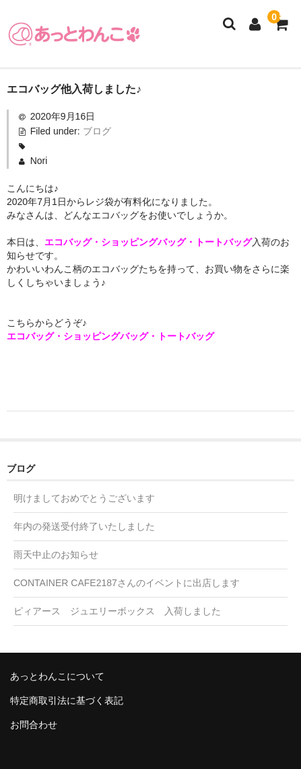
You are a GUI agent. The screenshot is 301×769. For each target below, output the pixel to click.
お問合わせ (33, 724)
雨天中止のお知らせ (55, 554)
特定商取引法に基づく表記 (66, 700)
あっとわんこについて (57, 676)
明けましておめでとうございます (84, 498)
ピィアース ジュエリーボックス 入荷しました (117, 611)
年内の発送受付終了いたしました (84, 526)
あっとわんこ (74, 33)
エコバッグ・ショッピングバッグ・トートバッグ (148, 242)
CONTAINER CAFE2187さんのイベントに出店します (126, 582)
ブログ (97, 131)
